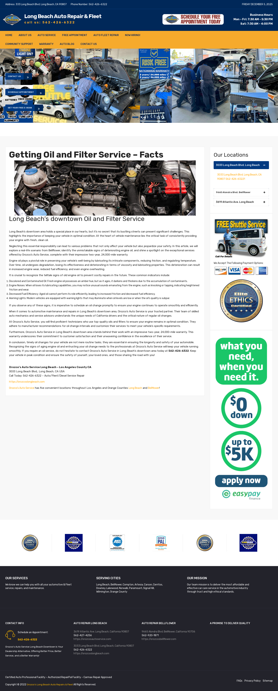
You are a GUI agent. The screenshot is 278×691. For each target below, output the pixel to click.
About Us (25, 35)
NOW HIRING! (132, 35)
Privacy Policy (252, 680)
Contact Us (88, 44)
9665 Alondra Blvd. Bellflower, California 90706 (168, 631)
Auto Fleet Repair (106, 35)
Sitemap (268, 680)
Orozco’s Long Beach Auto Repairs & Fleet (51, 684)
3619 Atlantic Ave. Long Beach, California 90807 (101, 631)
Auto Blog (67, 44)
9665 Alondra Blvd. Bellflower (240, 192)
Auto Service (47, 35)
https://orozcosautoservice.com (92, 639)
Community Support (19, 44)
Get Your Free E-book (24, 110)
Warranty (46, 44)
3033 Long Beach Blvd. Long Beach (240, 165)
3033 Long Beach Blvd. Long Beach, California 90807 (104, 646)
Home (8, 35)
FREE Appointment (74, 35)
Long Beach (137, 387)
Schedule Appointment (26, 92)
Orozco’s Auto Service (22, 387)
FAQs (239, 680)
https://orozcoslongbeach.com (28, 381)
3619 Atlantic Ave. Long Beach (240, 202)
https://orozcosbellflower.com (159, 639)
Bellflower (157, 387)
